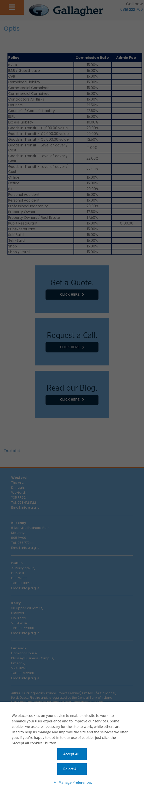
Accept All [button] (71, 754)
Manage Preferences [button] (75, 782)
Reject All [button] (70, 769)
